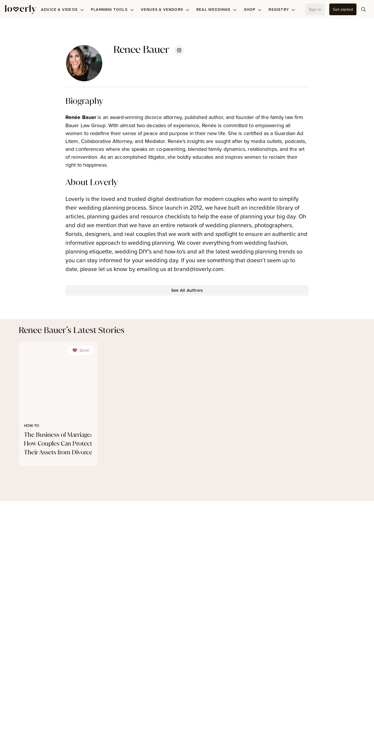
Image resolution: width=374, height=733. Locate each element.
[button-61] (342, 9)
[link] (58, 404)
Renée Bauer (80, 117)
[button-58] (315, 9)
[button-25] (187, 290)
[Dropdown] (80, 350)
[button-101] (363, 9)
